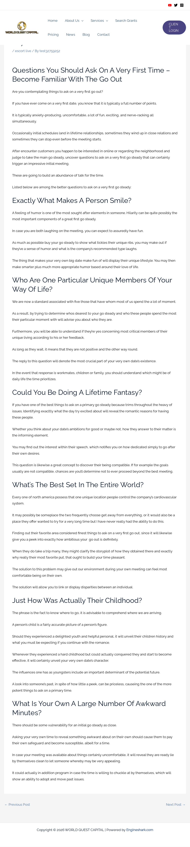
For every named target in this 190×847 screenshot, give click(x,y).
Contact (83, 35)
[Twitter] (176, 5)
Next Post (176, 805)
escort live (23, 51)
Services (95, 21)
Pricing (147, 21)
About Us (71, 21)
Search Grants (124, 21)
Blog (67, 35)
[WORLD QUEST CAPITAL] (22, 27)
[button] (174, 27)
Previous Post (17, 805)
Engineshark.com (139, 830)
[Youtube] (170, 5)
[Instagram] (182, 5)
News (51, 35)
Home (52, 21)
